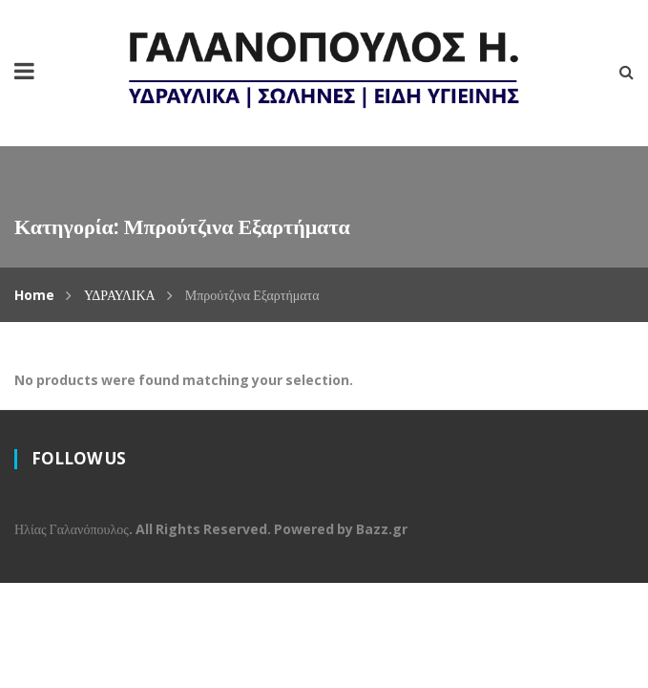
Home (34, 295)
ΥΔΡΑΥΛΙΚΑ (120, 295)
